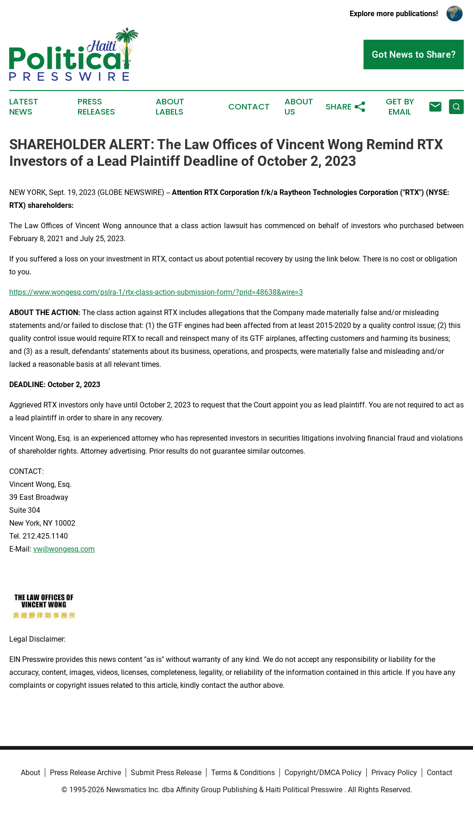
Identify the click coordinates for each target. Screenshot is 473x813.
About (30, 772)
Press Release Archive (85, 772)
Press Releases (96, 107)
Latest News (23, 107)
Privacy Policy (394, 772)
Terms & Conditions (243, 772)
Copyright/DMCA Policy (323, 772)
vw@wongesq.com (64, 549)
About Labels (170, 107)
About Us (299, 107)
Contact (249, 107)
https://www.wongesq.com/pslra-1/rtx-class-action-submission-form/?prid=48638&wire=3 (156, 292)
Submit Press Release (166, 772)
